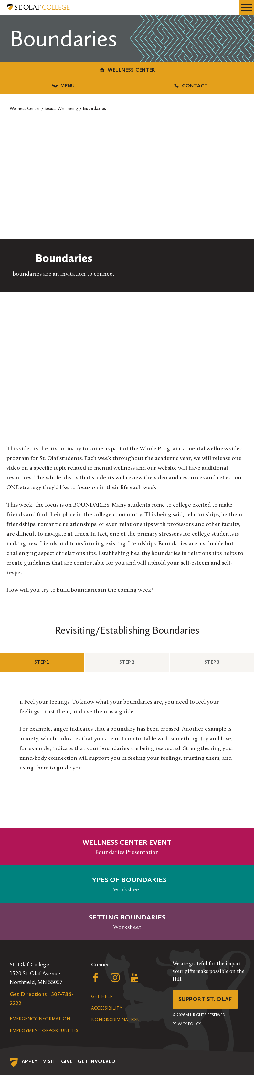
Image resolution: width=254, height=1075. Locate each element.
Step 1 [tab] (53, 661)
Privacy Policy (187, 1024)
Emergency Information (40, 1018)
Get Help (101, 996)
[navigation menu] (246, 7)
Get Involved (96, 1061)
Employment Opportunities (44, 1030)
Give (67, 1061)
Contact (190, 86)
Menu (63, 86)
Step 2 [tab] (138, 661)
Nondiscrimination (115, 1019)
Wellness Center (127, 70)
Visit (49, 1061)
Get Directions (28, 994)
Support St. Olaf (205, 999)
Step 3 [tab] (223, 661)
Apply (30, 1061)
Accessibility (106, 1008)
